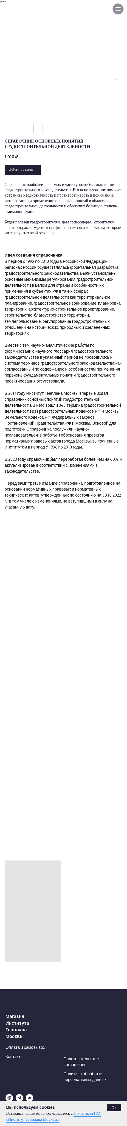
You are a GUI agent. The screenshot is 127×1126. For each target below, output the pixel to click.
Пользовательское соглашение (81, 1062)
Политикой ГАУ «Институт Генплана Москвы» (53, 1116)
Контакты (14, 1057)
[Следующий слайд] (115, 79)
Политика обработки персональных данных (85, 1077)
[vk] (29, 1100)
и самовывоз (33, 1047)
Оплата (13, 1047)
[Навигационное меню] (118, 9)
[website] (9, 1100)
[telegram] (19, 1100)
